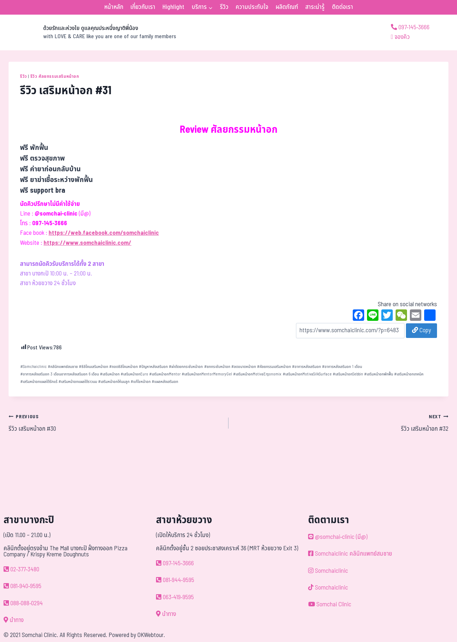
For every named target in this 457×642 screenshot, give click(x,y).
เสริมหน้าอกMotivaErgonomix (257, 374)
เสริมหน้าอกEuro (134, 374)
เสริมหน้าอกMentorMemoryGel (207, 374)
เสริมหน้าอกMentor (165, 374)
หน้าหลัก (113, 7)
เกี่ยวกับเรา (142, 7)
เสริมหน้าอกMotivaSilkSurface (307, 374)
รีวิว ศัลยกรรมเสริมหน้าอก (54, 76)
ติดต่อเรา (342, 7)
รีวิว (224, 7)
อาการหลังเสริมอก (306, 367)
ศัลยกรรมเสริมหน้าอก (274, 367)
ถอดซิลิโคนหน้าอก (123, 367)
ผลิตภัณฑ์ (287, 7)
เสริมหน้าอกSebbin (348, 374)
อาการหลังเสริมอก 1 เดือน (342, 367)
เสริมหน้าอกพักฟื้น (378, 374)
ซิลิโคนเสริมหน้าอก (93, 367)
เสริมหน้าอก (110, 374)
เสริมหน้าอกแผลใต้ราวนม (78, 382)
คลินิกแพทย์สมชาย (63, 367)
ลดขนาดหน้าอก (243, 367)
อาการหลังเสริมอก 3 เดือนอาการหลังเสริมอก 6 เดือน (59, 374)
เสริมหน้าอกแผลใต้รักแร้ (38, 382)
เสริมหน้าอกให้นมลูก (114, 382)
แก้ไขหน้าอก (141, 382)
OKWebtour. (151, 635)
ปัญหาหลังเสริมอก (153, 367)
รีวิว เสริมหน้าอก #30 (115, 423)
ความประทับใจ (252, 7)
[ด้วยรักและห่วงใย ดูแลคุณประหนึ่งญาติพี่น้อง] (92, 32)
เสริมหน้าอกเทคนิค (408, 374)
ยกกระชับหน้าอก (217, 367)
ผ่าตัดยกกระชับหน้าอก (186, 367)
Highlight (173, 7)
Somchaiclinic (33, 367)
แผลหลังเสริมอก (165, 382)
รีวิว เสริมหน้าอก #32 (341, 423)
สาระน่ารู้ (315, 7)
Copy (421, 330)
